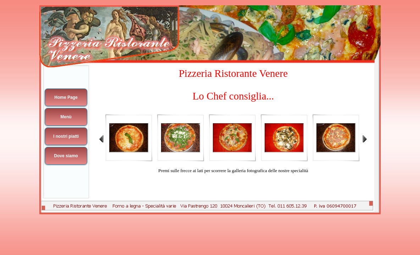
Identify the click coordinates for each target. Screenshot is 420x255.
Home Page (65, 97)
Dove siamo (66, 155)
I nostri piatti (66, 136)
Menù (65, 116)
